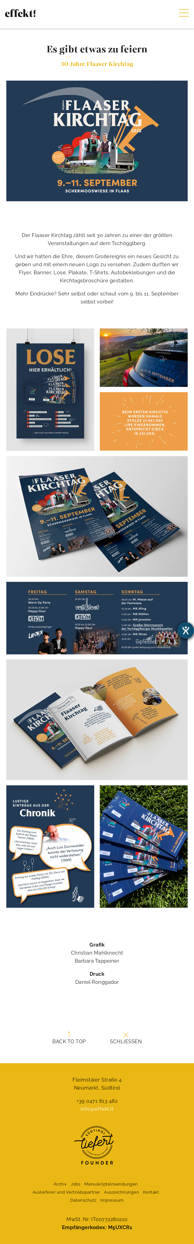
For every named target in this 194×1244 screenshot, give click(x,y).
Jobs (75, 1184)
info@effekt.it (97, 1109)
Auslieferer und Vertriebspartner (66, 1192)
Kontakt (151, 1192)
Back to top (69, 1038)
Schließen (126, 1038)
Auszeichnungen (121, 1192)
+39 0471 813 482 (97, 1101)
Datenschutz (83, 1200)
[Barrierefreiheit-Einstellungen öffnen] (185, 630)
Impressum (112, 1200)
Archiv (60, 1184)
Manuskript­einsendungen (111, 1184)
